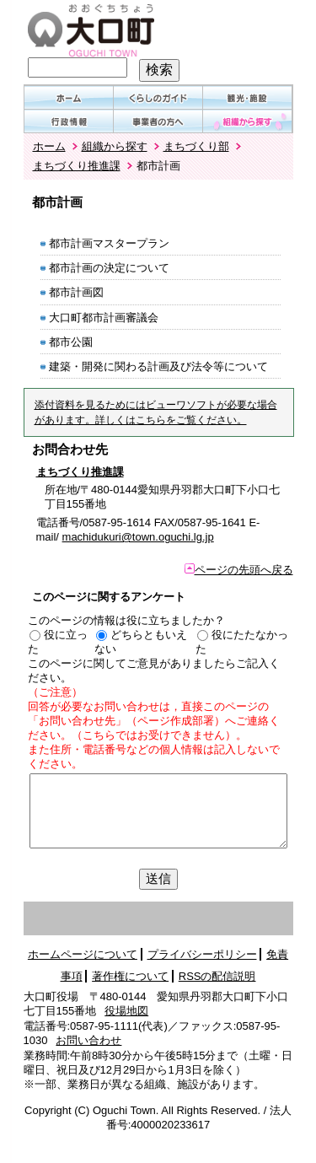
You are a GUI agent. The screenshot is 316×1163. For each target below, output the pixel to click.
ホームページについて (82, 954)
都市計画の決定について (109, 267)
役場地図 (126, 1010)
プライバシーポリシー (202, 954)
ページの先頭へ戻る (239, 569)
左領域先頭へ (118, 919)
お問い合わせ (88, 1040)
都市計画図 (76, 292)
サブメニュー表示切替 (251, 919)
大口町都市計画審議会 (103, 317)
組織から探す (114, 146)
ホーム (49, 146)
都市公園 (71, 342)
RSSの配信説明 (217, 976)
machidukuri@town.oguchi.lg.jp (138, 536)
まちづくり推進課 (77, 165)
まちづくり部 (196, 146)
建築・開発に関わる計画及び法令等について (158, 366)
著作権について (130, 976)
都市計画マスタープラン (109, 243)
